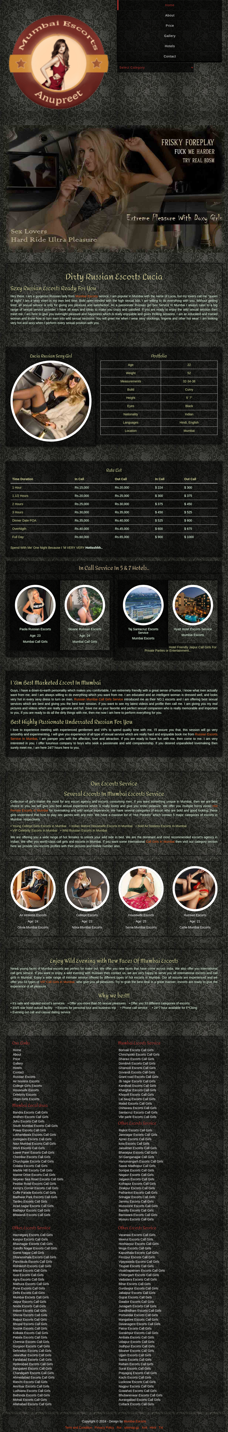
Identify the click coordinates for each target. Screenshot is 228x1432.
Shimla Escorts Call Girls (30, 1315)
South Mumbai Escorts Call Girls (35, 1126)
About (170, 15)
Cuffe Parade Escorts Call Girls (34, 1192)
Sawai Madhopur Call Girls (137, 1166)
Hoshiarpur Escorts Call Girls (139, 1244)
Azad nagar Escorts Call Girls (33, 1206)
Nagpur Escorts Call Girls (136, 1386)
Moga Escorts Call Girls (135, 1248)
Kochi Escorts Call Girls (135, 1377)
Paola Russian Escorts (35, 629)
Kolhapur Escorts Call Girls (137, 1183)
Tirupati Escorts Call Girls (136, 1266)
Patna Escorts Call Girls (135, 1328)
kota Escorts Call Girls (134, 1143)
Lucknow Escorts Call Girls (137, 1382)
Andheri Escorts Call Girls (31, 1117)
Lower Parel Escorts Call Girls (33, 1152)
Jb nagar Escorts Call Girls (137, 1081)
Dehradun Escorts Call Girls (32, 1350)
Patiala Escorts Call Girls (30, 1337)
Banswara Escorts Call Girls (138, 1215)
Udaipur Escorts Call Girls (136, 1342)
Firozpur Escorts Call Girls (137, 1257)
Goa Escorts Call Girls (28, 1275)
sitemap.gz (131, 1427)
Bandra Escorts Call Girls (30, 1112)
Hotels (170, 46)
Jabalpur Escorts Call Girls (137, 1293)
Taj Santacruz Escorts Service (143, 630)
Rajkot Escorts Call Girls (135, 1130)
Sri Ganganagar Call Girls (136, 1157)
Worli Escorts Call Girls (29, 1148)
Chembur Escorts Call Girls (32, 1157)
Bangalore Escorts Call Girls (32, 1368)
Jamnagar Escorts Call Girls (138, 1134)
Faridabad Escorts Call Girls (32, 1359)
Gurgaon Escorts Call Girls (31, 1346)
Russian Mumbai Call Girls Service (98, 699)
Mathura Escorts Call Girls (31, 1284)
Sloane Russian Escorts (84, 629)
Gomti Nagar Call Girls (28, 1253)
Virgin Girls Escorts (26, 1099)
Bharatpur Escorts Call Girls (138, 1152)
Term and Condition (78, 1427)
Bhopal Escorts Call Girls (30, 1324)
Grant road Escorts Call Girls (138, 1077)
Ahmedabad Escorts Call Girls (34, 1377)
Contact (170, 56)
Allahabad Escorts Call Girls (32, 1404)
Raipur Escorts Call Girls (30, 1319)
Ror (119, 1427)
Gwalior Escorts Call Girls (136, 1301)
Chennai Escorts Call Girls (31, 1342)
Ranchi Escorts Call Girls (30, 1382)
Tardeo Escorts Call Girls (30, 1201)
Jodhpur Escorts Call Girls (137, 1346)
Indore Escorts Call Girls (30, 1310)
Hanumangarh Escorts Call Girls (141, 1161)
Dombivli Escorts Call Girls (137, 1063)
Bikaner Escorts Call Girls (136, 1350)
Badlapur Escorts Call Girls (31, 1210)
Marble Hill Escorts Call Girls (32, 1170)
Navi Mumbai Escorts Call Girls (34, 1143)
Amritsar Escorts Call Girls (31, 1386)
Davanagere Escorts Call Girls (140, 1324)
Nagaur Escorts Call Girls (136, 1175)
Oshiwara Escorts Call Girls (138, 1108)
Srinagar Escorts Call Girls (137, 1197)
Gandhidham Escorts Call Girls (140, 1310)
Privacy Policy (104, 1427)
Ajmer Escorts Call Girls (135, 1139)
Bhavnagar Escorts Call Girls (33, 1244)
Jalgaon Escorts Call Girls (136, 1179)
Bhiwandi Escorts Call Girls (31, 1215)
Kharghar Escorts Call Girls (137, 1090)
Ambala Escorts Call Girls (136, 1337)
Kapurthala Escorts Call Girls (139, 1253)
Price (170, 25)
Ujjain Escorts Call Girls (135, 1355)
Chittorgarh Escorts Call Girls (139, 1275)
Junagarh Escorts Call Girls (138, 1306)
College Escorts (87, 915)
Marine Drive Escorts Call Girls (34, 1175)
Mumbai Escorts (86, 296)
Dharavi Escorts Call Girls (136, 1059)
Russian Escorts (195, 915)
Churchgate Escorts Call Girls (33, 1161)
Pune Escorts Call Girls (29, 1288)
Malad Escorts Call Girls (135, 1103)
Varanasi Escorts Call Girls (137, 1235)
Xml (144, 1427)
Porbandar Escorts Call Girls (138, 1315)
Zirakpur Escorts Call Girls (137, 1188)
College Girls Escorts (27, 1085)
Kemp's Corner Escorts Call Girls (35, 1188)
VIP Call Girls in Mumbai (57, 982)
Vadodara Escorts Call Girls (138, 1279)
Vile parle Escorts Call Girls (137, 1117)
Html (153, 1427)
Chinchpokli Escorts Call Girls (139, 1054)
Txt (161, 1427)
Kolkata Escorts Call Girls (30, 1333)
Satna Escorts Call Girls (135, 1359)
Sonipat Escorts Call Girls (136, 1170)
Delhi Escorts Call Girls (29, 1293)
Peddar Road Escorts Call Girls (34, 1183)
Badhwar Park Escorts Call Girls (35, 1197)
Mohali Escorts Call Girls (30, 1399)
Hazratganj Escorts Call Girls (33, 1235)
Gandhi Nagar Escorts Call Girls (35, 1248)
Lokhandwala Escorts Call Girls (34, 1134)
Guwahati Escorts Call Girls (138, 1391)
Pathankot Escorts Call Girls (138, 1192)
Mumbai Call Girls (35, 641)
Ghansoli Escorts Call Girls (137, 1068)
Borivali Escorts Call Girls (136, 1050)
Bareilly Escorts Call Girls (136, 1210)
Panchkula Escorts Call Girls (32, 1261)
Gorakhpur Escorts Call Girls (138, 1333)
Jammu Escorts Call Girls (136, 1201)
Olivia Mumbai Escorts (33, 927)
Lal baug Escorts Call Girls (137, 1099)
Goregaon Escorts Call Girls (32, 1139)
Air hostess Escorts (26, 1081)
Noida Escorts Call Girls (29, 1306)
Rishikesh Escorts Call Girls (32, 1266)
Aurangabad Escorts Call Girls (140, 1399)
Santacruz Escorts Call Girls (138, 1112)
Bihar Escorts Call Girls (135, 1284)
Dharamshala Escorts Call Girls (34, 1257)
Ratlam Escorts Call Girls (136, 1364)
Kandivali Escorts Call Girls (137, 1085)
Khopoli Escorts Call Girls (136, 1094)
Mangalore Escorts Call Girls (138, 1319)
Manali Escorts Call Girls (30, 1270)
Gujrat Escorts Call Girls (135, 1297)
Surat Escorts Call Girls (135, 1368)
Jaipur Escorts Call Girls (29, 1301)
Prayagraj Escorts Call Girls (138, 1373)
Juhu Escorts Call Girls (29, 1121)
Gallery (169, 36)
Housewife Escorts (141, 915)
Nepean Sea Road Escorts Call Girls (38, 1179)
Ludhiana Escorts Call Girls (32, 1391)
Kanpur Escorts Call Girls (30, 1239)
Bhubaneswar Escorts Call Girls (141, 1395)
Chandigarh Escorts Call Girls (33, 1373)
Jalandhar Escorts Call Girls (32, 1355)
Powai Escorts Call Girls (29, 1130)
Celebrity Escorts (25, 1094)
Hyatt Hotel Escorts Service (193, 629)
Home (169, 5)
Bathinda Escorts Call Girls (31, 1395)
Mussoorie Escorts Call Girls (138, 1206)
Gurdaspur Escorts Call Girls (138, 1288)
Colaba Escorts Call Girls (30, 1166)
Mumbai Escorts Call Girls (31, 1297)
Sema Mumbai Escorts (141, 927)
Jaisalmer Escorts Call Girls (138, 1148)
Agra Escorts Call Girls (28, 1279)
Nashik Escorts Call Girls (30, 1328)
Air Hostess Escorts (33, 915)
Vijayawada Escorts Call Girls (139, 1261)
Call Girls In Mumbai (160, 841)
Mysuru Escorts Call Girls (136, 1219)
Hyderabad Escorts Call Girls (33, 1364)
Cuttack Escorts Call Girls (136, 1404)
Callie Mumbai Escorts (194, 927)
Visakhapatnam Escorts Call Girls (142, 1270)
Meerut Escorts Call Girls (136, 1239)
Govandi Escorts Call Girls (137, 1072)
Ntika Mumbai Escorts (87, 927)
